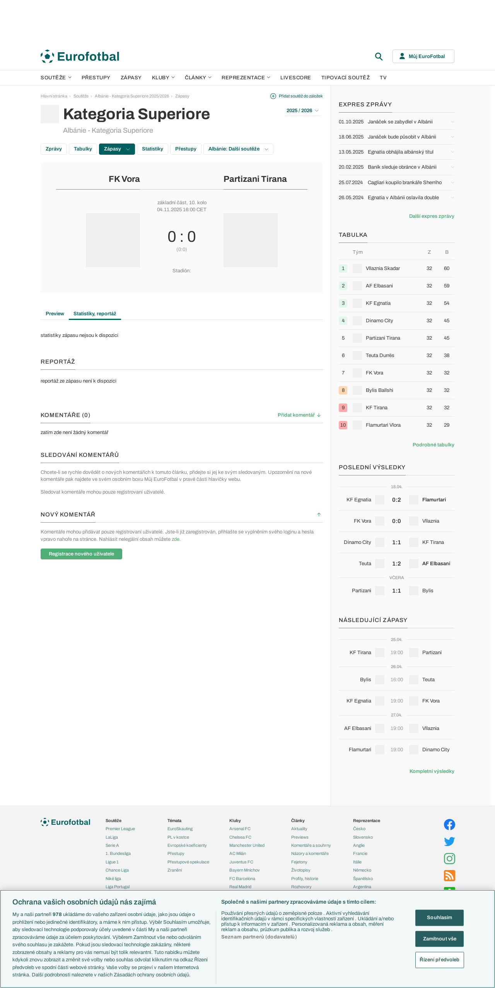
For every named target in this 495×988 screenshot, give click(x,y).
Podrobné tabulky (433, 445)
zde (175, 539)
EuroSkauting (180, 828)
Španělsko (363, 878)
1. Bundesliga (118, 853)
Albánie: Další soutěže (238, 149)
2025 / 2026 (303, 110)
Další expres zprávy (431, 216)
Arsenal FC (240, 828)
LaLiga (112, 837)
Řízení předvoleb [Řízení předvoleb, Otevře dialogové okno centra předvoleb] (439, 959)
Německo (362, 870)
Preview (55, 313)
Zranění (174, 870)
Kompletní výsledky (432, 771)
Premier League (120, 828)
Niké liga (113, 878)
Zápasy (131, 77)
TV (383, 77)
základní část (171, 202)
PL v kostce (178, 837)
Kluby (163, 77)
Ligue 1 (112, 862)
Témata (174, 820)
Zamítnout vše (440, 938)
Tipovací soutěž (345, 77)
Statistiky (152, 149)
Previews (300, 837)
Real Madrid (240, 886)
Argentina (362, 886)
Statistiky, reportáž (94, 313)
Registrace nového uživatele (81, 554)
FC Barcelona (242, 878)
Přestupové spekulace (188, 862)
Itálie (357, 862)
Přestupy (96, 77)
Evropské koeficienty (187, 845)
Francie (360, 853)
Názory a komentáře (310, 853)
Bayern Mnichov (244, 870)
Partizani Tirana (255, 179)
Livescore (295, 77)
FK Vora (124, 179)
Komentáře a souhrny (311, 845)
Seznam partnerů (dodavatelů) (259, 937)
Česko (359, 828)
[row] (396, 268)
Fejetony (299, 862)
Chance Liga (117, 870)
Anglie (359, 845)
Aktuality (299, 828)
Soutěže (56, 77)
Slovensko (363, 837)
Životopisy (301, 870)
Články (298, 820)
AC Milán (237, 853)
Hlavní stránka (54, 96)
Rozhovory (301, 886)
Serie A (112, 845)
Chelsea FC (240, 837)
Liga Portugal (118, 886)
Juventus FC (241, 862)
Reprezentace (246, 77)
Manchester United (247, 845)
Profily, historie (304, 878)
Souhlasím (439, 917)
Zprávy (54, 149)
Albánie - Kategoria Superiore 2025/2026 (132, 96)
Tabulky (83, 149)
